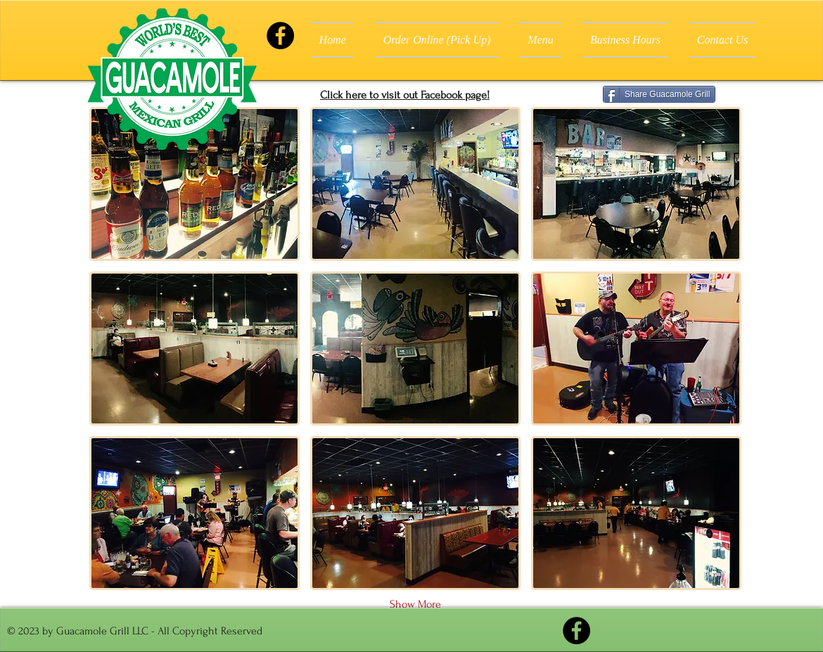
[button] (194, 184)
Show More (415, 604)
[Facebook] (280, 35)
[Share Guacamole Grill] (659, 94)
